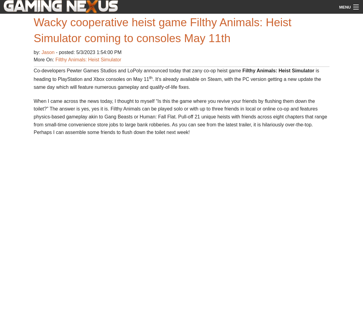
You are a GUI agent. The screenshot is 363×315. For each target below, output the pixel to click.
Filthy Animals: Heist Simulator (88, 59)
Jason (48, 52)
